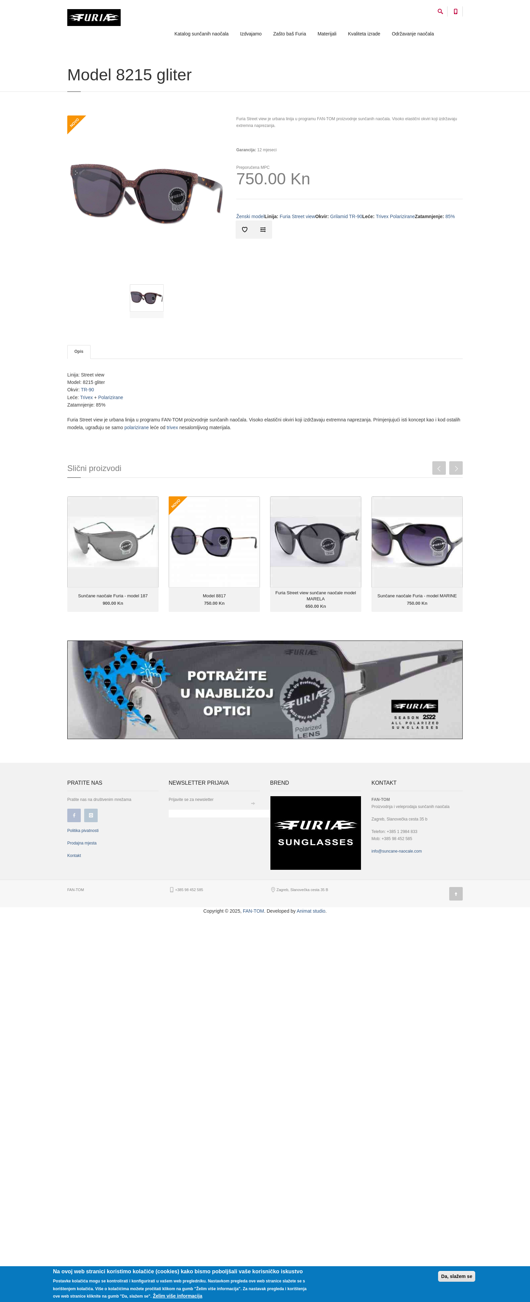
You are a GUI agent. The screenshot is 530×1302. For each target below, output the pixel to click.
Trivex (86, 397)
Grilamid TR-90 (346, 216)
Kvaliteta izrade (364, 33)
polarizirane (136, 427)
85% (450, 216)
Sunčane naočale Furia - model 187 (113, 595)
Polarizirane (110, 397)
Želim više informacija (177, 1296)
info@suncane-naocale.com (396, 851)
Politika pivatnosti (83, 830)
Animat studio (311, 911)
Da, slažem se (456, 1276)
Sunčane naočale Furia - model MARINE (417, 595)
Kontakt (74, 855)
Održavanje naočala (413, 33)
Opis (78, 351)
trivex (172, 427)
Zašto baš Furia (289, 33)
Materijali (326, 33)
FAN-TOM (253, 911)
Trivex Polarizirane (395, 216)
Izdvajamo (251, 33)
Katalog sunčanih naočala (201, 33)
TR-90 (87, 389)
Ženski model (250, 216)
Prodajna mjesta (82, 843)
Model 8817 (214, 595)
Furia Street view (297, 216)
